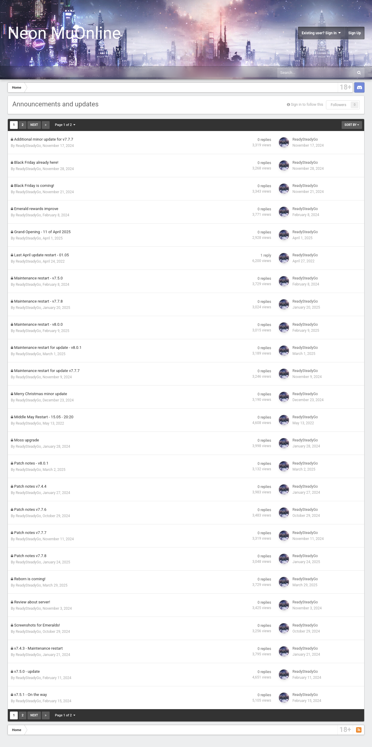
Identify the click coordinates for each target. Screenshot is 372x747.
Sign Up (354, 33)
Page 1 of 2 (65, 125)
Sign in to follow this (307, 104)
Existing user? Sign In (321, 33)
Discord (359, 87)
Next (34, 125)
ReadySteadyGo (28, 146)
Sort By (352, 125)
